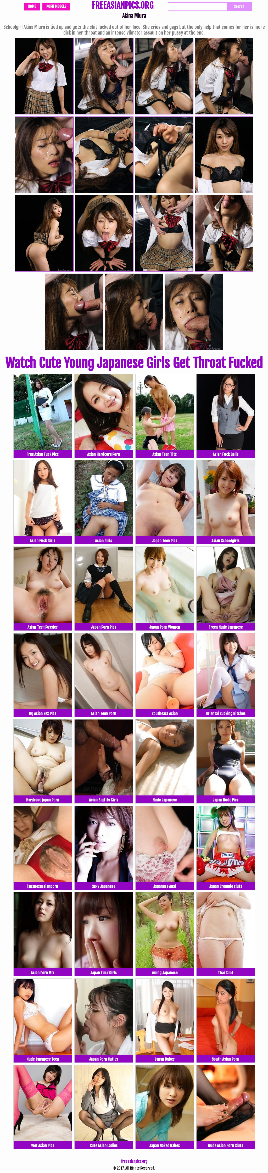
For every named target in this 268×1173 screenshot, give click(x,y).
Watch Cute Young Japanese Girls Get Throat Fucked (134, 363)
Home (32, 6)
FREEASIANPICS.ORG (122, 6)
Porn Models (56, 6)
